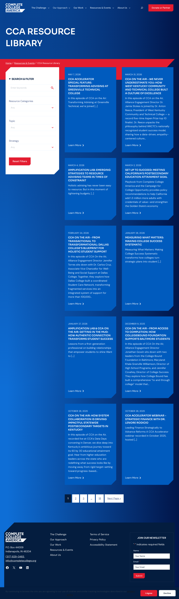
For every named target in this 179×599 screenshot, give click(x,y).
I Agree (148, 593)
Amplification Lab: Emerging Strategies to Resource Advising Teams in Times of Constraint (89, 175)
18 (100, 498)
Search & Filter (23, 79)
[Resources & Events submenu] (102, 8)
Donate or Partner (161, 7)
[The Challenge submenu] (40, 8)
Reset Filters (20, 161)
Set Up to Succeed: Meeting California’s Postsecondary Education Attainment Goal (147, 173)
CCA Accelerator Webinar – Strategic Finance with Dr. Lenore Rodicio (145, 419)
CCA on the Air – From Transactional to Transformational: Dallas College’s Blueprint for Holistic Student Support (88, 244)
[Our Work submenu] (80, 8)
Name (137, 550)
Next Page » (114, 498)
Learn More (74, 146)
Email (136, 561)
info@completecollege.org (21, 560)
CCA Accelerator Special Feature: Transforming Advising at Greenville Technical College (88, 86)
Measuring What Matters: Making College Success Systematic (144, 241)
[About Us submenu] (123, 8)
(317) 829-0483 (15, 556)
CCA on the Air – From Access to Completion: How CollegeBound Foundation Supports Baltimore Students (147, 334)
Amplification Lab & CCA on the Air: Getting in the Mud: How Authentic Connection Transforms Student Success (90, 334)
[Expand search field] (142, 7)
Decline (167, 593)
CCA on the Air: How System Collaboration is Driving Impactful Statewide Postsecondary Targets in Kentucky (88, 422)
